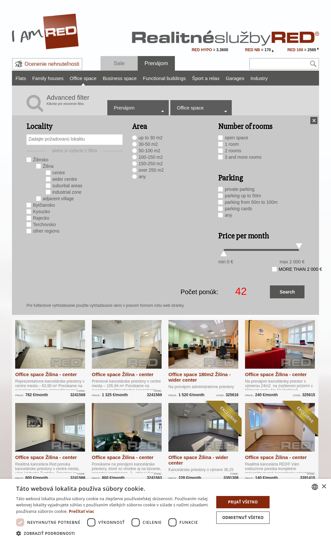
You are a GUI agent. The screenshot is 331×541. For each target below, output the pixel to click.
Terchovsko (44, 224)
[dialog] (165, 510)
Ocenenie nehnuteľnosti (52, 64)
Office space (83, 78)
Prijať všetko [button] (243, 502)
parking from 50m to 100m (251, 202)
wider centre (64, 179)
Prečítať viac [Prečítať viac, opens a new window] (81, 511)
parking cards (238, 208)
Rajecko (41, 218)
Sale (118, 63)
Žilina (48, 166)
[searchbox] (75, 139)
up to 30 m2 (151, 137)
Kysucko (41, 211)
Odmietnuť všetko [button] (242, 517)
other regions (46, 231)
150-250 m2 (151, 163)
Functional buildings (164, 78)
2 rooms (233, 150)
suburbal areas (67, 185)
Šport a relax (205, 78)
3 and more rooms (243, 157)
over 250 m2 (151, 170)
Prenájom (156, 63)
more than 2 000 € (300, 269)
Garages (235, 78)
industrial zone (66, 192)
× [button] (323, 486)
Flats (21, 78)
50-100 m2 (149, 150)
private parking (239, 189)
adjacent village (58, 198)
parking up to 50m (243, 195)
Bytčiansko (44, 205)
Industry (259, 78)
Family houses (48, 78)
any (142, 176)
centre (58, 172)
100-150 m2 (151, 157)
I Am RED (45, 31)
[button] (112, 533)
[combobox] (75, 139)
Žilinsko (40, 159)
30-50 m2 (148, 144)
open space (236, 137)
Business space (120, 78)
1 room (232, 144)
